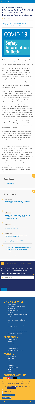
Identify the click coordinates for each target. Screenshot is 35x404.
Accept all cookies (7, 397)
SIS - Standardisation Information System (17, 331)
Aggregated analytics (8, 391)
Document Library (10, 3)
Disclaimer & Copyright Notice (15, 346)
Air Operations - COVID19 (15, 23)
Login (9, 360)
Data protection (11, 343)
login (23, 273)
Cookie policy (11, 341)
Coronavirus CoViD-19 (6, 23)
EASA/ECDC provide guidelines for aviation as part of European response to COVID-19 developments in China (18, 216)
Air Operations (12, 25)
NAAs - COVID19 (5, 24)
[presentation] (11, 283)
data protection (14, 386)
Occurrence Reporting (13, 329)
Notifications (11, 365)
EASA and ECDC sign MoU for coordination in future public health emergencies (17, 202)
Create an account (12, 363)
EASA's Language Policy (13, 348)
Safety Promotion (26, 3)
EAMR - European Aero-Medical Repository (18, 314)
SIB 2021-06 (10, 183)
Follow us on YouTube (8, 378)
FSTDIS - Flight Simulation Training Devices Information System (18, 325)
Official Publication (12, 304)
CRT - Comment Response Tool (15, 310)
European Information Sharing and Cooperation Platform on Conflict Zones (17, 319)
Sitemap (10, 371)
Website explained (12, 356)
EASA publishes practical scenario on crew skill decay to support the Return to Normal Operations (18, 249)
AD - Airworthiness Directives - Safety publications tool (16, 307)
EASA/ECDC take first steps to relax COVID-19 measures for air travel (17, 227)
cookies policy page (11, 388)
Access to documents (13, 339)
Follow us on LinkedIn (18, 378)
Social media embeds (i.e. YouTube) (11, 393)
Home (3, 3)
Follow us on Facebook (11, 378)
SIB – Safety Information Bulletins (15, 333)
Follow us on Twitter (15, 378)
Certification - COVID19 (9, 241)
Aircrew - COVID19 (23, 23)
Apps (33, 1)
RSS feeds (10, 369)
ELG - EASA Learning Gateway (14, 316)
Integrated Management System (15, 350)
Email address (8, 277)
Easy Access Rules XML (13, 367)
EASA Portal (10, 312)
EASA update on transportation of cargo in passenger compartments (17, 235)
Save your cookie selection (9, 394)
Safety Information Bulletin (9, 62)
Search (22, 402)
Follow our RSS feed (5, 378)
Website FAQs (11, 358)
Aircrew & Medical (19, 25)
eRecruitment (11, 323)
